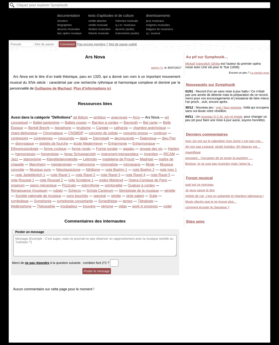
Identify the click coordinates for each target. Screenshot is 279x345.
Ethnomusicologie (24, 149)
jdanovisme (32, 159)
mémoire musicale (126, 20)
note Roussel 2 (51, 180)
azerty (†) (157, 67)
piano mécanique (43, 185)
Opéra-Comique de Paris (148, 180)
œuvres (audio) (124, 29)
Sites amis (195, 221)
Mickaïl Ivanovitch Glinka (202, 63)
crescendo (66, 138)
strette (116, 196)
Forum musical (199, 178)
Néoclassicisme (68, 170)
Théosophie (46, 206)
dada (84, 138)
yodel (167, 206)
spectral (100, 196)
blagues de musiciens (159, 29)
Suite (153, 196)
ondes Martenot (111, 180)
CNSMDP (75, 133)
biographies (64, 25)
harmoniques (25, 154)
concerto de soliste (103, 133)
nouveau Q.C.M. (221, 116)
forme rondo (81, 149)
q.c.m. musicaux (125, 25)
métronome (86, 164)
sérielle (169, 190)
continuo (160, 133)
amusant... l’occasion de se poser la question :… (219, 158)
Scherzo (74, 190)
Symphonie (42, 201)
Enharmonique (144, 143)
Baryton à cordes (105, 122)
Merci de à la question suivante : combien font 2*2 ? (65, 263)
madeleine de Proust (118, 159)
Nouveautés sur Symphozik (210, 84)
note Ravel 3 (110, 175)
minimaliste (109, 164)
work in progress (145, 206)
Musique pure (40, 170)
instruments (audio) (127, 33)
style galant (135, 196)
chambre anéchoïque (149, 128)
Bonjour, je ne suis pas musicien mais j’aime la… (219, 163)
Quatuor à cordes (141, 185)
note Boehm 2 (143, 170)
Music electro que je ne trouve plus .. (210, 201)
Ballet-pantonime (46, 122)
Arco (136, 117)
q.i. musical (153, 33)
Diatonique (148, 138)
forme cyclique (55, 149)
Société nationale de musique (38, 196)
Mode (150, 164)
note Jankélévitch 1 (30, 175)
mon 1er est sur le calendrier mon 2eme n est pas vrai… (224, 141)
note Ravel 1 (60, 175)
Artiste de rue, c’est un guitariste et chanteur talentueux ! (224, 196)
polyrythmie (90, 185)
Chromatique (53, 133)
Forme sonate (106, 149)
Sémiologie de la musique (139, 190)
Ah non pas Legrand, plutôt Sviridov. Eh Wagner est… (222, 146)
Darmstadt (101, 138)
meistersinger (61, 164)
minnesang (131, 164)
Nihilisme (93, 170)
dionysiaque (24, 143)
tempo (127, 201)
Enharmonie (117, 143)
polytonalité (113, 185)
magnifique (193, 152)
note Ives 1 (168, 170)
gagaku (128, 149)
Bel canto (150, 122)
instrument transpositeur (120, 154)
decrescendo (124, 138)
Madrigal (146, 159)
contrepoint (19, 138)
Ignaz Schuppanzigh (80, 154)
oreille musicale (98, 25)
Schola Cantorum (100, 190)
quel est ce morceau (199, 184)
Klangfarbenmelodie (62, 159)
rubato (58, 190)
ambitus (100, 117)
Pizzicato (69, 185)
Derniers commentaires (207, 134)
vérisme (107, 206)
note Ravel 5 (160, 175)
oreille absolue (97, 20)
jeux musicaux (155, 20)
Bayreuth (131, 122)
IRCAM (169, 154)
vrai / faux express (229, 107)
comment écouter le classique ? (207, 207)
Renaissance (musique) (29, 190)
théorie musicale (98, 33)
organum (18, 185)
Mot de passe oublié (123, 44)
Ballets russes (76, 122)
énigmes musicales (158, 25)
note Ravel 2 (85, 175)
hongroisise (50, 154)
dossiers (62, 20)
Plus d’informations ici (92, 88)
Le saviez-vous (259, 72)
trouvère (89, 206)
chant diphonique (24, 133)
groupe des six (151, 149)
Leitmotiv (90, 159)
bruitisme (84, 128)
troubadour (68, 206)
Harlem (173, 149)
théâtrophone (21, 206)
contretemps (43, 138)
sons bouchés (77, 196)
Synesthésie (107, 201)
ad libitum (80, 117)
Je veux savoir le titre (200, 190)
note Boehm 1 (116, 170)
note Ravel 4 (135, 175)
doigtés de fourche (53, 143)
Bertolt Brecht (38, 128)
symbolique (20, 201)
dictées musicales (99, 29)
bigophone (63, 128)
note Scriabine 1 (81, 180)
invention (151, 154)
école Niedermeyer (88, 143)
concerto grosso (135, 133)
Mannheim (37, 164)
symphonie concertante (75, 201)
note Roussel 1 (22, 180)
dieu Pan (169, 138)
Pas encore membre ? (92, 44)
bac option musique (69, 33)
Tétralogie (145, 201)
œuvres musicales (68, 29)
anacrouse (119, 117)
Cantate (102, 128)
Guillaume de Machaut (53, 88)
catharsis (121, 128)
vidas (123, 206)
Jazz (14, 159)
